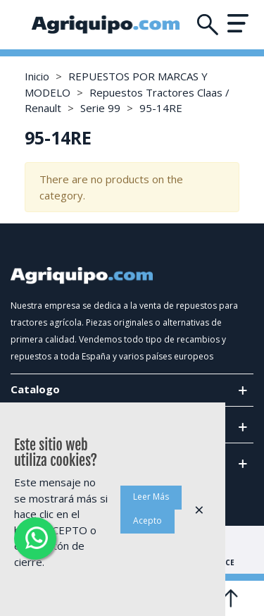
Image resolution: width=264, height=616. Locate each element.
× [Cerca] (199, 509)
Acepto (147, 520)
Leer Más (151, 497)
